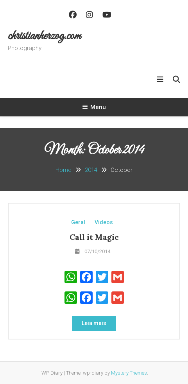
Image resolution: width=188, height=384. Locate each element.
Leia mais (94, 323)
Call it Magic (94, 237)
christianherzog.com (44, 36)
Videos (104, 222)
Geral (78, 222)
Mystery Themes (129, 373)
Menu (94, 107)
